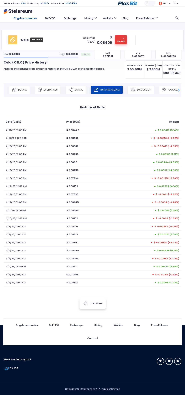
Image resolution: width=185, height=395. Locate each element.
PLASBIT (11, 368)
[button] (127, 3)
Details (19, 89)
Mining (98, 325)
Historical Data (107, 89)
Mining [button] (88, 18)
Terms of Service (110, 389)
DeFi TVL (50, 18)
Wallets (118, 325)
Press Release (159, 325)
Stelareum (86, 389)
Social (75, 89)
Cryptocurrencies (25, 18)
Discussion (141, 89)
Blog (125, 18)
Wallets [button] (108, 18)
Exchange (70, 18)
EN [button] (174, 3)
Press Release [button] (145, 18)
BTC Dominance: (12, 3)
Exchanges (48, 89)
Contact (92, 338)
